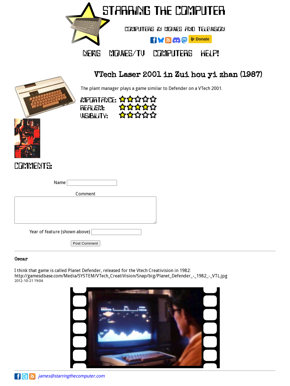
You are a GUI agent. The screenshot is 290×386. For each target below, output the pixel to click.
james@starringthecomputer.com (71, 381)
